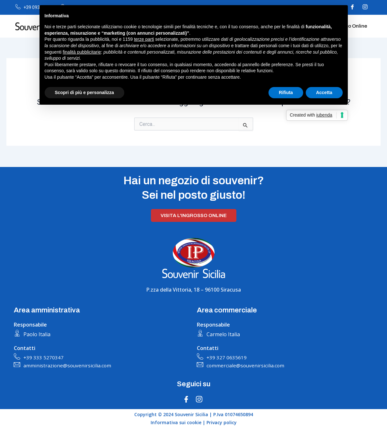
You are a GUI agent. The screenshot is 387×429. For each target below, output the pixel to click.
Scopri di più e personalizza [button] (84, 92)
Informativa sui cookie (176, 422)
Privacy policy (222, 422)
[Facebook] (186, 400)
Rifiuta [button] (286, 92)
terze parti (144, 39)
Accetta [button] (324, 92)
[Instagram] (365, 7)
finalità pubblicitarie (82, 52)
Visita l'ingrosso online (194, 214)
